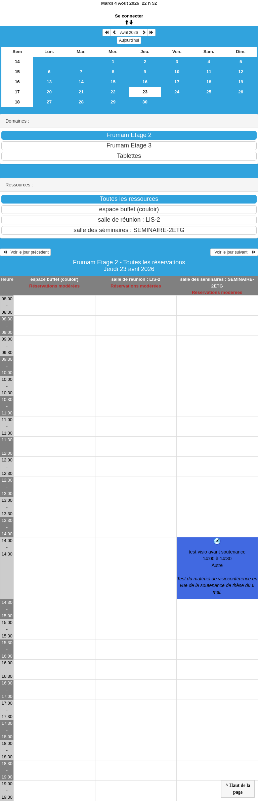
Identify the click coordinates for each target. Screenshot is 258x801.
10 (176, 71)
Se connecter (129, 15)
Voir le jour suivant (234, 252)
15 (17, 71)
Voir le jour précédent (25, 252)
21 (81, 91)
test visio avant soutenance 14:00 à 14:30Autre (217, 572)
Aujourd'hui (129, 40)
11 (208, 71)
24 (176, 91)
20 (49, 91)
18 (208, 81)
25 (208, 91)
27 (49, 101)
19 (240, 81)
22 (113, 91)
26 (240, 91)
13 (49, 81)
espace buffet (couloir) (54, 279)
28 (81, 101)
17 (176, 81)
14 (17, 61)
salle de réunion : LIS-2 (135, 279)
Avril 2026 (129, 32)
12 (240, 71)
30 (144, 101)
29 (113, 101)
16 (17, 81)
